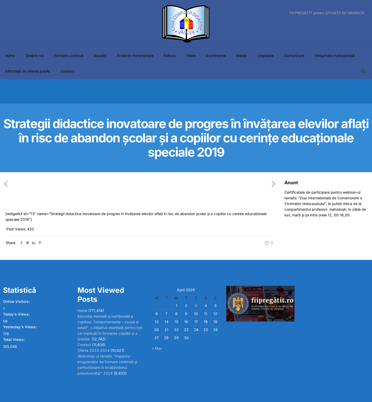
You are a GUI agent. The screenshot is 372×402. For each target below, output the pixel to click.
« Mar (157, 348)
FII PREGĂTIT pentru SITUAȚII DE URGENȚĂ (327, 13)
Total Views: (14, 339)
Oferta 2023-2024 (94, 350)
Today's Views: (17, 314)
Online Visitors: (17, 301)
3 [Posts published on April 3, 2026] (196, 305)
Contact (84, 344)
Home (82, 310)
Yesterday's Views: (20, 327)
